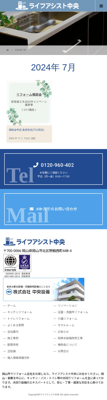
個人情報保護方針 (18, 357)
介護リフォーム (67, 318)
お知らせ (63, 331)
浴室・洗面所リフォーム (73, 312)
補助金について (67, 344)
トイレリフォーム (18, 318)
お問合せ (63, 351)
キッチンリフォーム (19, 312)
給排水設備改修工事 (70, 338)
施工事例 (12, 338)
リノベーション (67, 305)
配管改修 (12, 344)
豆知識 (11, 351)
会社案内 (12, 331)
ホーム (11, 305)
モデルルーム (66, 325)
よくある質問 (15, 325)
